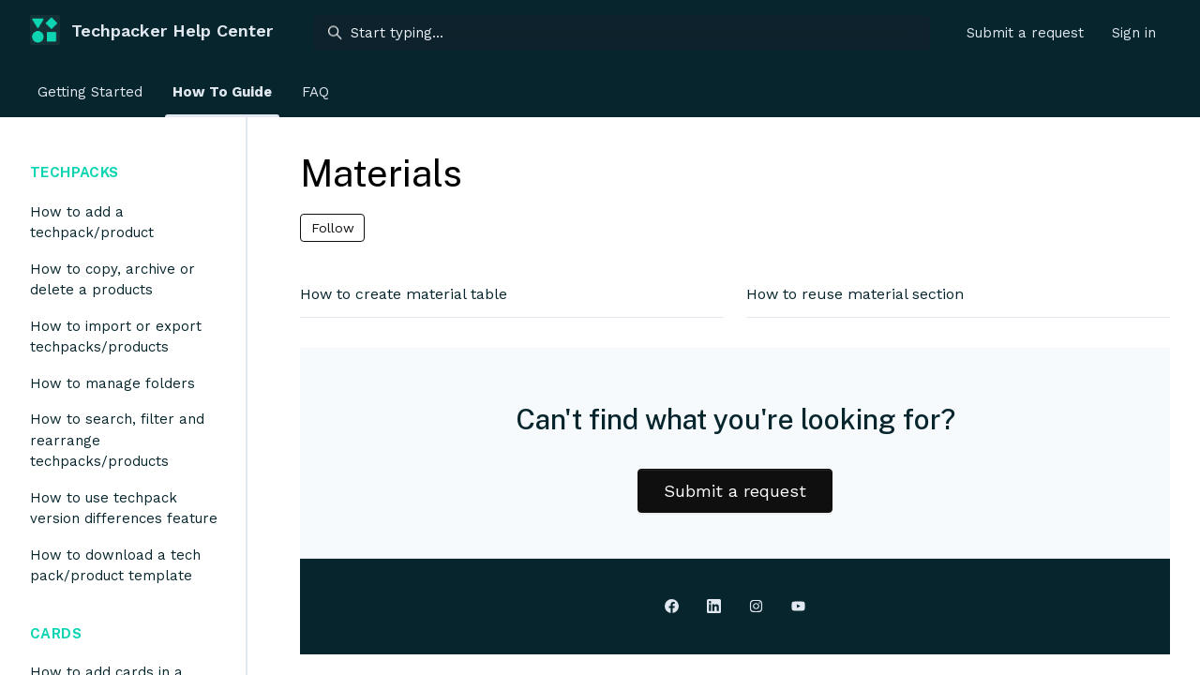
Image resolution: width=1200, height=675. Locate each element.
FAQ (315, 91)
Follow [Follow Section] (332, 227)
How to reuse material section (855, 294)
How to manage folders (112, 383)
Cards (56, 633)
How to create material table (403, 294)
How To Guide (222, 91)
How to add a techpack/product (92, 222)
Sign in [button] (1134, 32)
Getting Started (90, 91)
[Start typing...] (622, 33)
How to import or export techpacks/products (116, 337)
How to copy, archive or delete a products (112, 280)
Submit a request (1025, 32)
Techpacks (74, 172)
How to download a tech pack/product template (115, 566)
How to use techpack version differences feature (124, 508)
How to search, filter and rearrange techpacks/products (117, 440)
